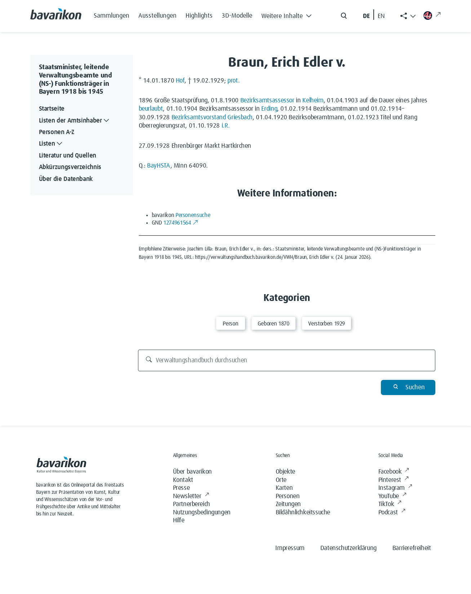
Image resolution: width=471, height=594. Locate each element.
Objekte (285, 472)
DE (366, 16)
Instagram (395, 488)
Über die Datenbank (66, 179)
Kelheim (312, 100)
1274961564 (180, 223)
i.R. (226, 126)
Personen (288, 496)
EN (381, 16)
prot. (233, 80)
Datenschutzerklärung (348, 548)
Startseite (52, 109)
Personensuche (192, 215)
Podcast (391, 513)
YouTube (392, 496)
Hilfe (179, 520)
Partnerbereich (191, 504)
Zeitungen (288, 504)
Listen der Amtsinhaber (75, 121)
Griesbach (240, 117)
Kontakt (183, 480)
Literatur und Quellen (67, 155)
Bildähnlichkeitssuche (303, 512)
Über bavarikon (192, 472)
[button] (288, 14)
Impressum (289, 548)
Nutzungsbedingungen (202, 512)
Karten (284, 488)
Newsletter (191, 496)
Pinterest (393, 480)
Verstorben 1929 (326, 324)
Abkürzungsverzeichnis (70, 167)
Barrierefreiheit (411, 548)
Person (230, 324)
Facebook (393, 472)
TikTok (389, 504)
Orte (281, 480)
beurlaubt (151, 109)
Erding (269, 109)
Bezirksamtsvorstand (199, 117)
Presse (181, 488)
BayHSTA (158, 166)
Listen (51, 144)
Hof (180, 80)
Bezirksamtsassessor (267, 100)
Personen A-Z (56, 132)
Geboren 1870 (273, 324)
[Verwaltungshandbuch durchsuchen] (286, 360)
